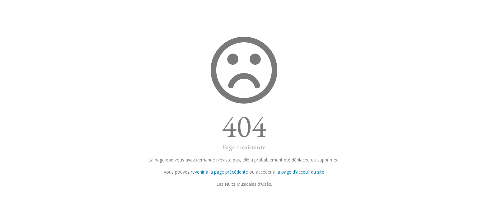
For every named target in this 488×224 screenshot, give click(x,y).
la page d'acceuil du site (300, 172)
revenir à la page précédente (219, 172)
